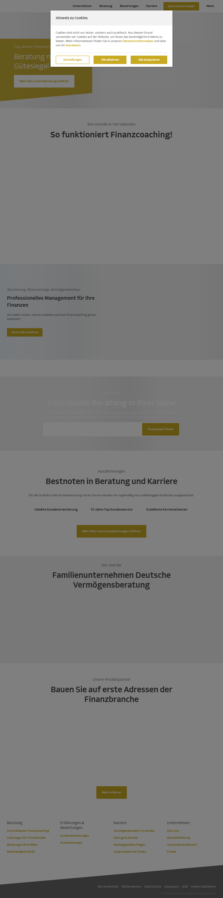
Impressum (72, 45)
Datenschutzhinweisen (137, 41)
